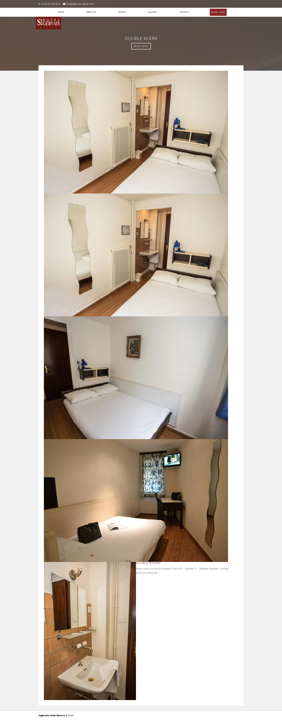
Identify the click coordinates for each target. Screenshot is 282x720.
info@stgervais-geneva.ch (78, 4)
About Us (91, 12)
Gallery (152, 12)
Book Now (218, 12)
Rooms (122, 12)
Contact (184, 12)
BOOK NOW (141, 46)
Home (61, 12)
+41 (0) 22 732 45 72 (49, 4)
